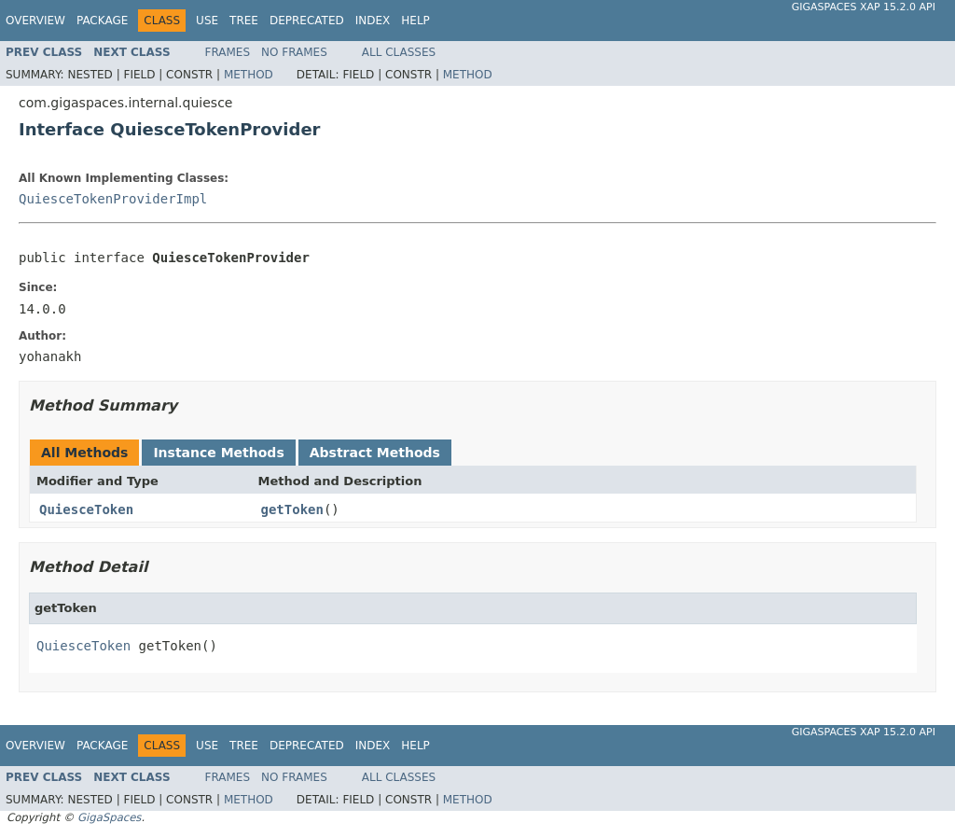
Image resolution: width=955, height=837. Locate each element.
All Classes (399, 52)
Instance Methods (218, 452)
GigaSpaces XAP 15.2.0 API (863, 7)
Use (207, 20)
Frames (228, 52)
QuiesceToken (86, 509)
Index (373, 20)
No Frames (294, 52)
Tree (243, 20)
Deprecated (307, 20)
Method (248, 74)
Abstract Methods (375, 452)
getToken (292, 509)
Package (102, 20)
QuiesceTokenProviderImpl (113, 198)
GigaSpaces (109, 817)
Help (415, 20)
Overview (35, 20)
